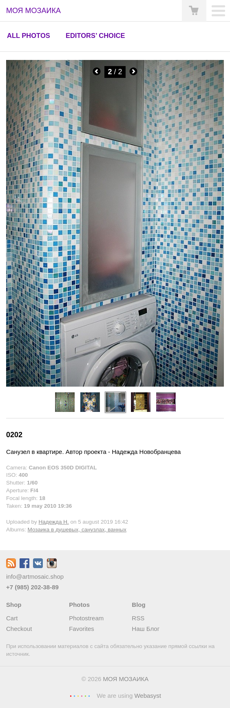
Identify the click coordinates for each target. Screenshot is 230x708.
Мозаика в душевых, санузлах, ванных (77, 530)
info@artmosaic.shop (35, 576)
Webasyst (147, 695)
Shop (14, 604)
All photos (28, 35)
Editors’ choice (95, 35)
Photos (79, 604)
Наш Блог (145, 628)
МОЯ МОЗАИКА (126, 678)
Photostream (86, 618)
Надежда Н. (54, 522)
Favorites (81, 628)
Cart (12, 618)
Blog (138, 604)
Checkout (19, 628)
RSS (138, 618)
